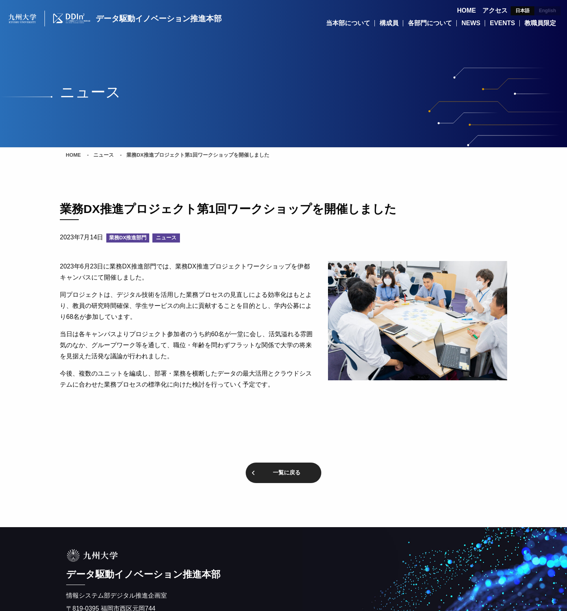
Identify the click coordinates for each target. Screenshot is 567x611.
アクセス (495, 10)
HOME (466, 10)
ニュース (103, 155)
